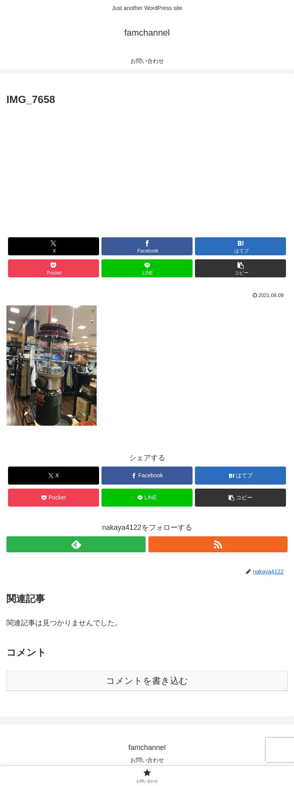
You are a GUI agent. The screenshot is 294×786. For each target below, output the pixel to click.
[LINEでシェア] (147, 268)
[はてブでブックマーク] (240, 246)
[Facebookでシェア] (147, 246)
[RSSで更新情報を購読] (218, 544)
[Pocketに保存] (53, 268)
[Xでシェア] (53, 246)
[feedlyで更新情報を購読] (76, 544)
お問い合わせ (147, 760)
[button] (240, 268)
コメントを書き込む (147, 681)
